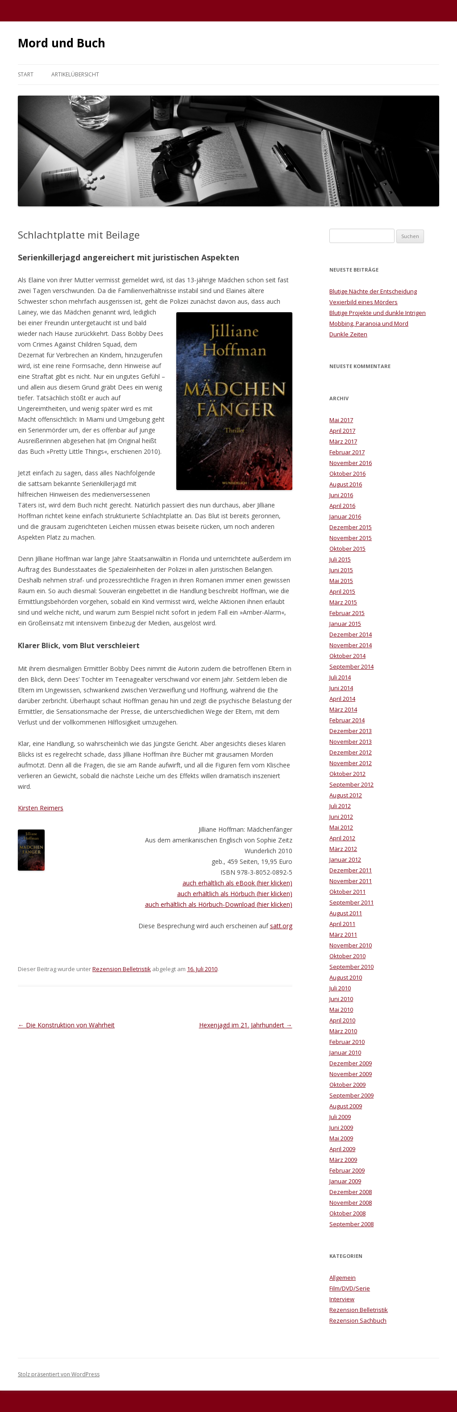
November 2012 (350, 763)
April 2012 (342, 838)
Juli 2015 (340, 559)
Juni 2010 (341, 999)
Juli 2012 (340, 806)
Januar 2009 (345, 1181)
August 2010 (345, 977)
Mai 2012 (341, 827)
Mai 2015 (341, 581)
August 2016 (345, 484)
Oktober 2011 (347, 892)
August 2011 (345, 913)
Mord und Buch (61, 43)
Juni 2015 (341, 570)
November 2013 (350, 741)
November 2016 (350, 463)
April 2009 (342, 1149)
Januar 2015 (345, 624)
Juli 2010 (340, 988)
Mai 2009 (341, 1138)
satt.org (281, 926)
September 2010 (351, 967)
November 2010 (350, 945)
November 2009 (350, 1074)
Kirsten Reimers (40, 808)
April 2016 (342, 506)
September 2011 (351, 902)
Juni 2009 (341, 1127)
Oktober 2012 (347, 774)
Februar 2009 (347, 1170)
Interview (341, 1299)
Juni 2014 (341, 688)
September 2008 (351, 1224)
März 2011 (343, 934)
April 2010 (342, 1020)
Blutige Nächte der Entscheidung (373, 291)
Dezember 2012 (350, 752)
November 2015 (350, 538)
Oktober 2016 (347, 473)
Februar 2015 (347, 613)
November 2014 (350, 645)
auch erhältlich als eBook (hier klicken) (237, 883)
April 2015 (342, 591)
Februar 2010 (347, 1042)
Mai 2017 (341, 420)
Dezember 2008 (350, 1192)
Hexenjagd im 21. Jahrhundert (245, 1025)
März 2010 (343, 1031)
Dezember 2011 (350, 870)
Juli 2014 (340, 677)
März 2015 (343, 602)
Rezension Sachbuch (357, 1320)
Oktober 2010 (347, 956)
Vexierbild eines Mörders (363, 302)
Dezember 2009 (350, 1063)
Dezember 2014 (350, 634)
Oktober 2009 (347, 1085)
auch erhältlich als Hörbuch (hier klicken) (234, 893)
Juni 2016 (341, 495)
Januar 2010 (345, 1052)
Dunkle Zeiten (348, 334)
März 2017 (343, 441)
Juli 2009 (340, 1117)
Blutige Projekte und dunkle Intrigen (377, 313)
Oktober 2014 (347, 656)
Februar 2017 (347, 452)
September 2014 (351, 666)
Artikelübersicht (75, 74)
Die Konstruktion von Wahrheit (66, 1025)
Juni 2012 (341, 817)
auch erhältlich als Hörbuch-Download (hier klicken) (218, 904)
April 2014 (342, 699)
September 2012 (351, 784)
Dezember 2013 (350, 731)
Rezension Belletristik (121, 969)
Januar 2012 (345, 859)
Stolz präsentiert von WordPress (59, 1374)
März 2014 (343, 709)
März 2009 (343, 1160)
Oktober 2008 (347, 1213)
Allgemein (342, 1278)
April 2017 (342, 431)
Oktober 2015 (347, 549)
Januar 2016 (345, 516)
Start (25, 74)
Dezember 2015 (350, 527)
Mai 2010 (341, 1010)
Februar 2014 (347, 720)
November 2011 (350, 881)
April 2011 (342, 924)
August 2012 (345, 795)
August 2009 (345, 1106)
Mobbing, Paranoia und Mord (368, 323)
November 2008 (350, 1202)
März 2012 (343, 849)
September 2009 (351, 1095)
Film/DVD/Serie (349, 1288)
